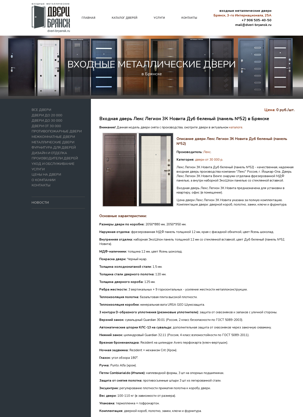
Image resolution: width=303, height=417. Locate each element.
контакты (189, 18)
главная (88, 18)
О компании (43, 180)
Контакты (41, 185)
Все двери (41, 110)
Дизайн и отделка (49, 153)
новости (40, 202)
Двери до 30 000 (47, 120)
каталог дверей (124, 18)
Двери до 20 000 (47, 115)
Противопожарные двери (57, 131)
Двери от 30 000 (46, 126)
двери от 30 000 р (208, 159)
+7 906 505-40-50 (256, 20)
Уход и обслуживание (53, 163)
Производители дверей (55, 158)
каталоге (235, 127)
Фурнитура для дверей (54, 147)
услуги (159, 18)
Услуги (38, 169)
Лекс (207, 152)
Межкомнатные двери (53, 137)
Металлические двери (53, 142)
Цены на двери (46, 174)
